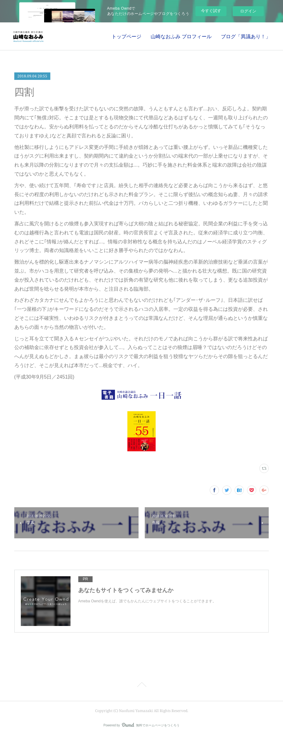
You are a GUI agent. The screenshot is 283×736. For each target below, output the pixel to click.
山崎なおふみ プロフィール (181, 36)
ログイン (248, 11)
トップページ (126, 36)
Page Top (141, 685)
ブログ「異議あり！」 (246, 36)
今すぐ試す (211, 10)
